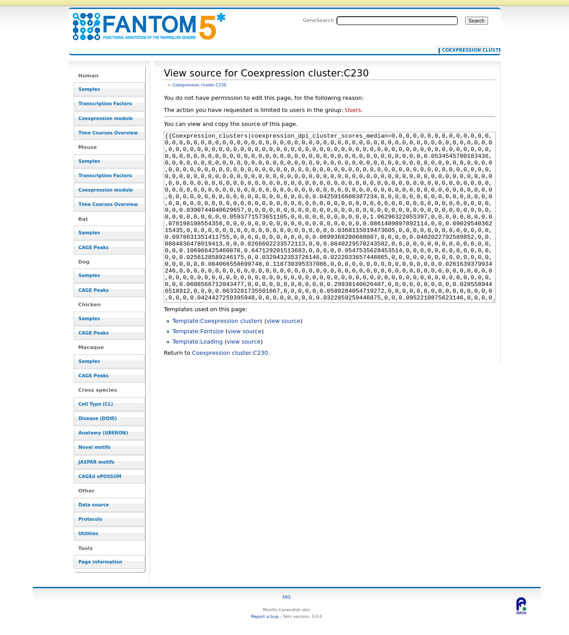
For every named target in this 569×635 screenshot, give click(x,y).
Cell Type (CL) (96, 404)
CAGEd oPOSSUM (100, 476)
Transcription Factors (105, 103)
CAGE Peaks (94, 247)
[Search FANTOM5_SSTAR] (397, 20)
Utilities (89, 533)
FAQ (286, 597)
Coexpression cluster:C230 (199, 85)
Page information (100, 561)
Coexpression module (106, 118)
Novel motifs (95, 447)
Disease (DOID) (98, 418)
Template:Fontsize (198, 365)
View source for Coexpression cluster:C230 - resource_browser (143, 21)
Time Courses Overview (108, 132)
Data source (94, 504)
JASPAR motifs (97, 462)
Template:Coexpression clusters (217, 354)
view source (283, 354)
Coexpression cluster (465, 50)
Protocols (91, 519)
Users (353, 110)
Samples (89, 89)
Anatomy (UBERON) (103, 432)
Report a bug (264, 616)
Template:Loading (197, 375)
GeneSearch (318, 20)
